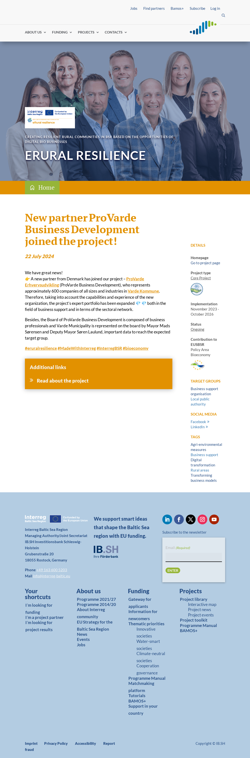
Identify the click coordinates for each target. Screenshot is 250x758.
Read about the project (63, 381)
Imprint (31, 743)
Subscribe (197, 8)
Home (46, 187)
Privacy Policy (56, 743)
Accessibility (85, 743)
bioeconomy (135, 348)
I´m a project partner (44, 617)
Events (83, 639)
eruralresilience (41, 348)
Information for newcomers (142, 615)
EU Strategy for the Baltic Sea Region (95, 625)
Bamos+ (177, 8)
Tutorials (136, 695)
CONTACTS (114, 32)
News (82, 634)
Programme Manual (147, 678)
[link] (43, 595)
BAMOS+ (137, 700)
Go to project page (205, 263)
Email (178, 548)
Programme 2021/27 (96, 599)
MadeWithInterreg (77, 348)
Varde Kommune (143, 291)
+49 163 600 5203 (51, 570)
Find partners (154, 8)
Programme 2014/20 (96, 604)
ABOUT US (33, 32)
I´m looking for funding (38, 609)
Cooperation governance (147, 669)
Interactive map (202, 604)
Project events (201, 614)
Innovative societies (146, 632)
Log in (215, 8)
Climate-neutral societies (150, 657)
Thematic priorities (146, 623)
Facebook (198, 421)
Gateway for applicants (139, 603)
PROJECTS (86, 32)
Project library (193, 599)
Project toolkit (194, 620)
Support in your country (143, 709)
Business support (204, 454)
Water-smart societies (148, 645)
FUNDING (60, 32)
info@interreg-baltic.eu (51, 576)
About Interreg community (91, 613)
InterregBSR (109, 348)
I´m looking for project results (38, 626)
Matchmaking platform (141, 687)
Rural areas (200, 470)
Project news (199, 609)
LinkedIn (198, 427)
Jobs (133, 8)
